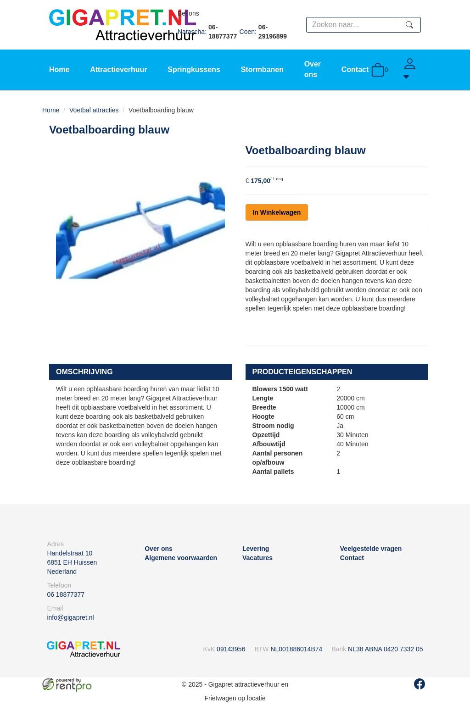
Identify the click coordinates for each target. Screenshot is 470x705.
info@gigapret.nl (70, 617)
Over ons (159, 548)
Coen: (265, 31)
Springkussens (194, 69)
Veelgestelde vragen (371, 548)
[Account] (412, 69)
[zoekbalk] (352, 25)
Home (59, 69)
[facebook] (419, 683)
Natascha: (209, 31)
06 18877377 (65, 594)
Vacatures (257, 557)
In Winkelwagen (277, 212)
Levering (255, 548)
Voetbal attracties (93, 110)
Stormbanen (262, 69)
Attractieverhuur (118, 69)
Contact (355, 69)
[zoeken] (409, 25)
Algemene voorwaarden (181, 557)
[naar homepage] (122, 24)
